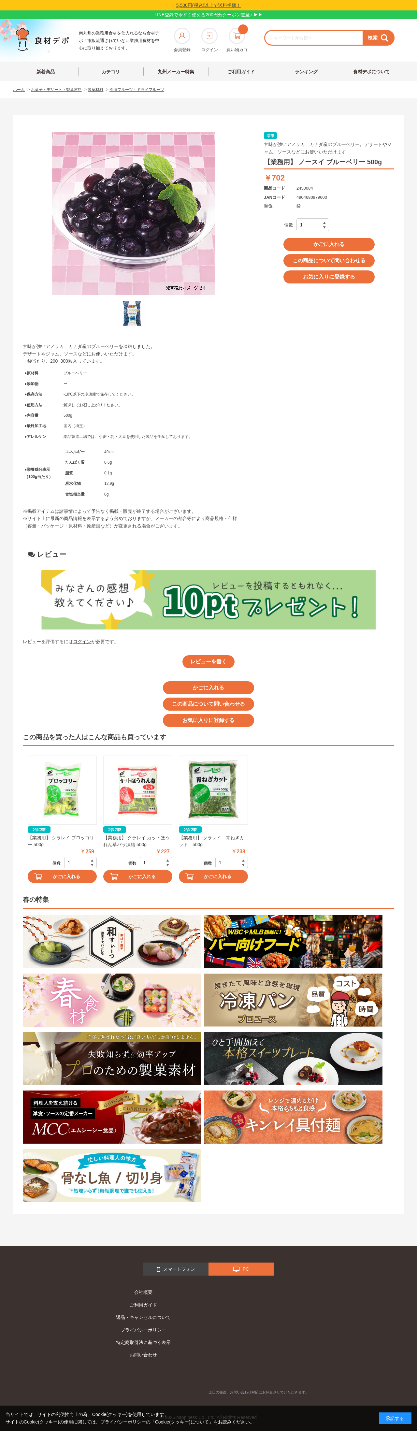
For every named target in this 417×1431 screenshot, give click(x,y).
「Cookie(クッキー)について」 (182, 1421)
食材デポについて (371, 71)
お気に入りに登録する (329, 277)
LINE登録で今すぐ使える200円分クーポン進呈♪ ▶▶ (208, 14)
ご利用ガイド (241, 71)
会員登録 (182, 40)
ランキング (306, 71)
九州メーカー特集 (176, 71)
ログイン (209, 40)
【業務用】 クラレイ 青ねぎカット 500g (211, 841)
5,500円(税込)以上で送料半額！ (208, 5)
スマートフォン (176, 1269)
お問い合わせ (143, 1354)
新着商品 (45, 71)
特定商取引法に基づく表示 (143, 1342)
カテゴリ (111, 71)
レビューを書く (208, 661)
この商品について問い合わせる (329, 260)
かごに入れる (329, 244)
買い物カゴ (237, 40)
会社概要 (143, 1292)
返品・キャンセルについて (143, 1317)
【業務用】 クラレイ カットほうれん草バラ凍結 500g (136, 841)
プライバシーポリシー (143, 1330)
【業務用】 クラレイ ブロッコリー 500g (61, 841)
